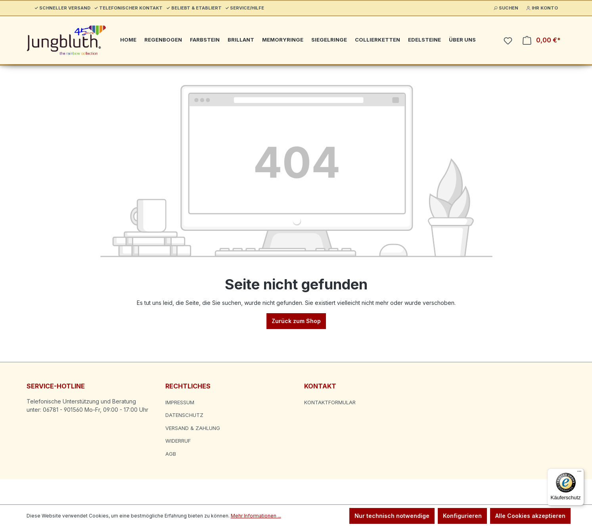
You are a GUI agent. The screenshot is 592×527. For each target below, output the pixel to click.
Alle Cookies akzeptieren (530, 515)
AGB (170, 454)
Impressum (179, 402)
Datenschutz (184, 415)
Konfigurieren (462, 515)
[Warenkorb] (541, 40)
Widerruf (178, 441)
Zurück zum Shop (296, 321)
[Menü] (579, 473)
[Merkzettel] (507, 41)
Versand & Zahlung (192, 428)
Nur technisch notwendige (391, 515)
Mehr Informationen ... (256, 516)
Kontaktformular (330, 402)
